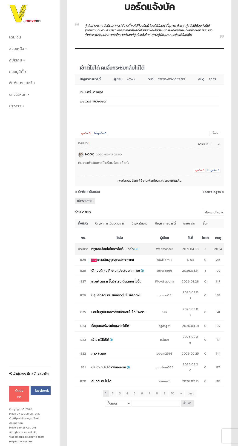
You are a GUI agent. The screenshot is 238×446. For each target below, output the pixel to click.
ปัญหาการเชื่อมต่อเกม (109, 223)
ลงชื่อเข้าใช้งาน (137, 180)
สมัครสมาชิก (38, 373)
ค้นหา (187, 403)
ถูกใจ (86, 133)
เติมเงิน (15, 37)
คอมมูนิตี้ (16, 71)
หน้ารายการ (84, 200)
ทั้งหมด (83, 223)
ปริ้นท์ (214, 133)
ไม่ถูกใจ (100, 133)
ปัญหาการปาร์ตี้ (165, 223)
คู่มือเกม (15, 60)
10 (172, 393)
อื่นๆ (205, 223)
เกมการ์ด (189, 223)
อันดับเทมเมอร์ (20, 83)
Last (190, 393)
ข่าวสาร (15, 106)
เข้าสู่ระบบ (17, 373)
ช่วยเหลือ (16, 48)
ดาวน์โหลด (17, 94)
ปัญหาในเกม (139, 223)
